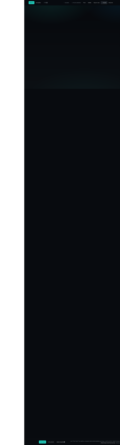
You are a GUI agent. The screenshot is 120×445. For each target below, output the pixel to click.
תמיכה (85, 400)
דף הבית (86, 2)
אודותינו (85, 394)
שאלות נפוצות (54, 406)
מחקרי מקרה (54, 397)
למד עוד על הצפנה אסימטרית (22, 186)
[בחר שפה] (21, 2)
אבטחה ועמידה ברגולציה (52, 403)
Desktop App (112, 412)
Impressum (26, 394)
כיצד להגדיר (53, 34)
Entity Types (54, 418)
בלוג (57, 400)
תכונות (80, 2)
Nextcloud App (112, 421)
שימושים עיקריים (52, 2)
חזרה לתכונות (57, 14)
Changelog (55, 412)
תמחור (65, 2)
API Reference (112, 403)
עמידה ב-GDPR (25, 406)
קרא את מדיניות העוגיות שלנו (83, 443)
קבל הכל (18, 442)
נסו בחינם (67, 34)
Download (113, 409)
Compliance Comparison (51, 421)
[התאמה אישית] (36, 441)
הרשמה (7, 2)
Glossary (55, 415)
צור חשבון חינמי (60, 337)
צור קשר (84, 397)
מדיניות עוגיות (25, 403)
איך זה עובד (72, 2)
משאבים (42, 2)
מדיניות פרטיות (25, 397)
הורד (60, 2)
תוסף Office (113, 406)
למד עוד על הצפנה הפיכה (21, 159)
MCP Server (112, 418)
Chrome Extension (111, 415)
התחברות (14, 2)
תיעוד (114, 400)
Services (113, 424)
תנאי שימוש (26, 400)
